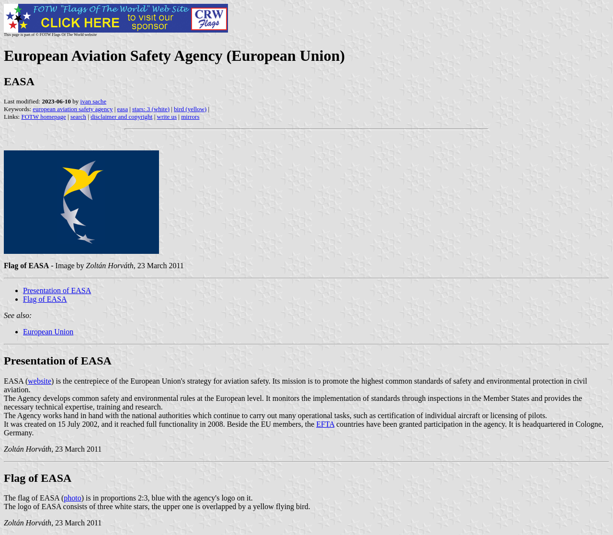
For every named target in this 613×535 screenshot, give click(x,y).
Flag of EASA (45, 299)
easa (122, 109)
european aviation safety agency (73, 109)
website (39, 381)
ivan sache (93, 101)
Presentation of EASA (57, 290)
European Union (48, 332)
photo (72, 498)
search (78, 116)
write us (167, 116)
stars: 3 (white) (151, 109)
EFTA (325, 424)
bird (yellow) (190, 109)
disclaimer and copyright (121, 116)
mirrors (190, 116)
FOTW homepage (43, 116)
